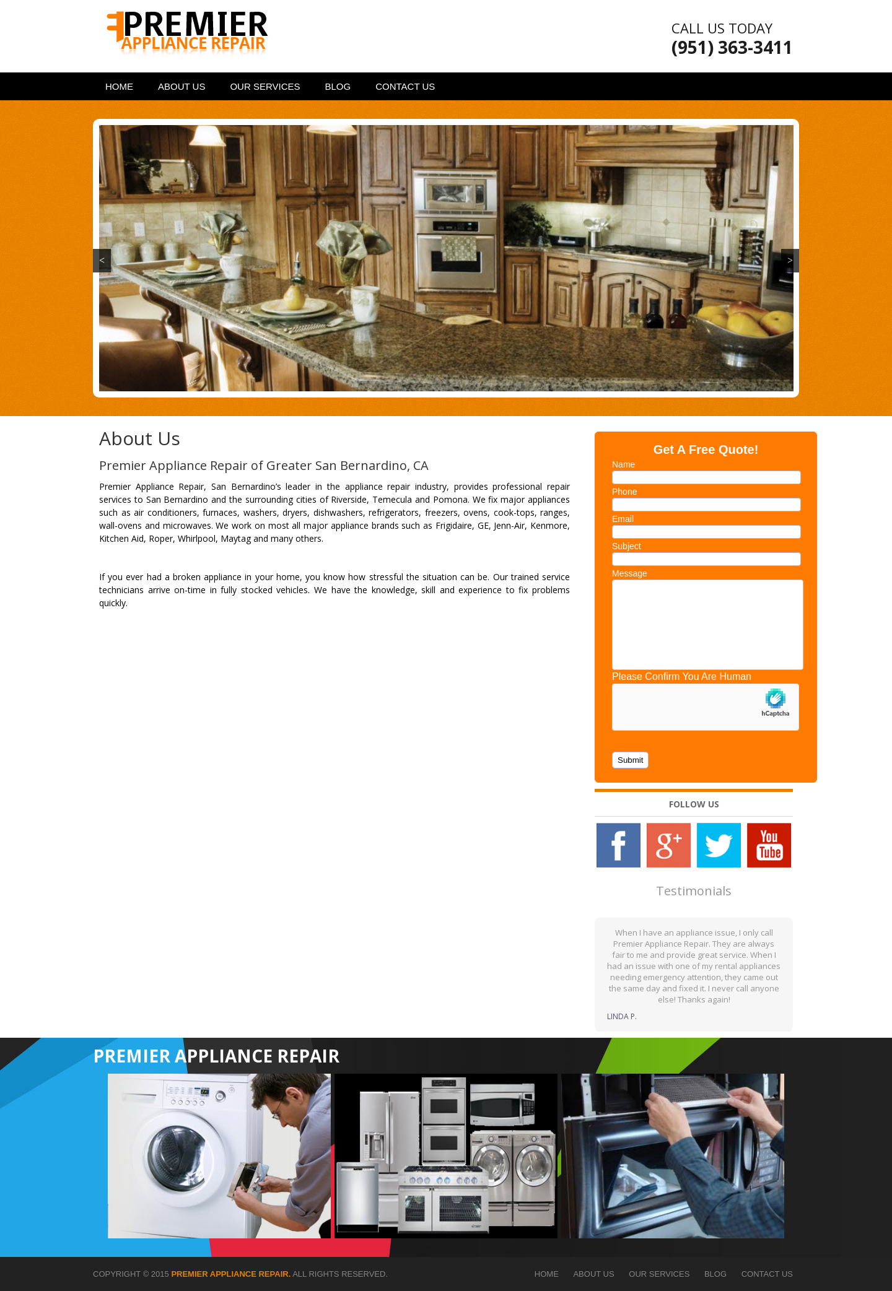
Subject (626, 546)
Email (623, 519)
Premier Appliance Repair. (231, 1274)
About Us (181, 86)
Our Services (265, 86)
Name (623, 464)
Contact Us (405, 86)
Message (629, 573)
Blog (338, 86)
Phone (624, 492)
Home (119, 86)
